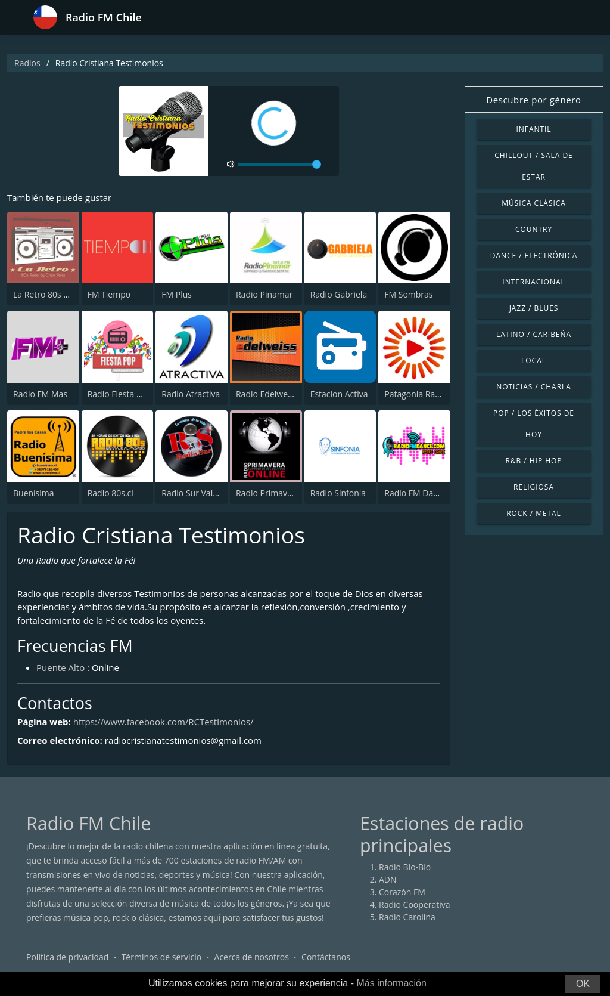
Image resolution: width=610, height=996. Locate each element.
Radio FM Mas (40, 394)
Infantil (533, 129)
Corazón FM (402, 892)
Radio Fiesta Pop (120, 394)
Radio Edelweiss (267, 394)
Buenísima (33, 493)
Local (533, 360)
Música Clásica (534, 203)
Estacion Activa (339, 394)
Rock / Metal (533, 513)
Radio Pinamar (264, 294)
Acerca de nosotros (251, 957)
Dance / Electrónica (533, 255)
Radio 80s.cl (110, 493)
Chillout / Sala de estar (533, 166)
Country (533, 229)
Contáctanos (325, 957)
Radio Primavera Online (282, 493)
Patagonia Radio (415, 394)
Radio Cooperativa (414, 904)
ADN (388, 879)
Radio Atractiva (190, 394)
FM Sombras (408, 294)
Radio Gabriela (339, 294)
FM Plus (176, 294)
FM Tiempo (109, 294)
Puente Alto (60, 667)
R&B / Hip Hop (534, 461)
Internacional (533, 282)
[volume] (279, 164)
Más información (391, 983)
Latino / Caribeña (533, 334)
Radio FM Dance (415, 493)
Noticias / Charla (533, 387)
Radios (27, 63)
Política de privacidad (67, 957)
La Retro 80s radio (48, 294)
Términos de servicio (162, 957)
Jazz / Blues (534, 308)
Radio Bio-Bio (405, 867)
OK (583, 984)
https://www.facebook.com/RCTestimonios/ (163, 722)
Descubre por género (533, 100)
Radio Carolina (407, 917)
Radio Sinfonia (338, 493)
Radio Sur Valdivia (196, 493)
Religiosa (533, 487)
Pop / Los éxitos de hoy (533, 424)
